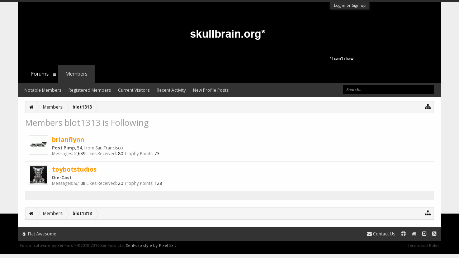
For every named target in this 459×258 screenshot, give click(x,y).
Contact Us (381, 234)
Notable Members (42, 90)
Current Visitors (134, 90)
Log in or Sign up (350, 5)
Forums (40, 73)
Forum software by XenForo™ (72, 245)
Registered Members (89, 90)
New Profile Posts (210, 90)
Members (76, 73)
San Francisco (109, 148)
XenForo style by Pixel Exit (151, 245)
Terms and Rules (423, 245)
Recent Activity (171, 90)
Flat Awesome (39, 234)
